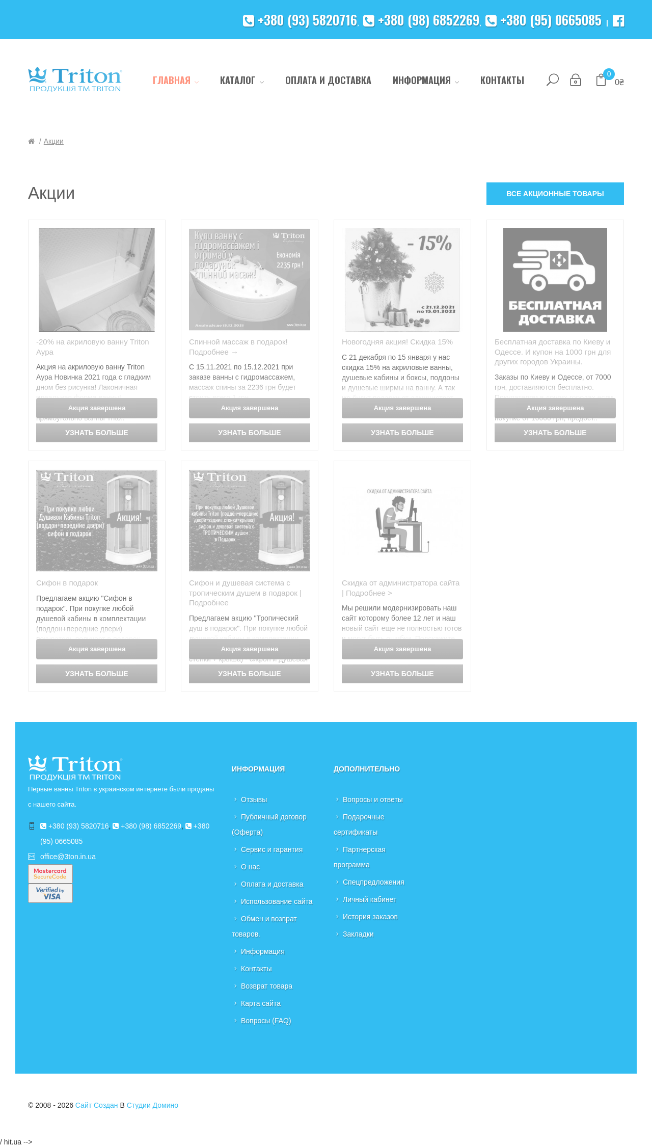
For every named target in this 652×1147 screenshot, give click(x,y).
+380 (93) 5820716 (300, 20)
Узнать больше (96, 433)
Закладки (358, 934)
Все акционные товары (555, 194)
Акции (54, 141)
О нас (250, 867)
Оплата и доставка (272, 884)
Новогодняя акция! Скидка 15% (397, 341)
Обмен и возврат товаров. (264, 926)
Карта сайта (261, 1003)
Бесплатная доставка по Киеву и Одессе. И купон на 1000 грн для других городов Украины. (553, 351)
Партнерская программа (360, 857)
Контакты (256, 969)
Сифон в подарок (67, 582)
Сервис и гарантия (272, 849)
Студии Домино (152, 1105)
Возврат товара (266, 986)
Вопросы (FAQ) (266, 1021)
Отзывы (254, 799)
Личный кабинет (369, 899)
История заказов (370, 917)
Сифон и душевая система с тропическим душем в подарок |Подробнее (245, 592)
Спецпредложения (373, 882)
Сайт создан (96, 1105)
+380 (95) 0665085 (543, 20)
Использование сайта (277, 901)
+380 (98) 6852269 (421, 20)
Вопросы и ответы (373, 799)
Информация (263, 951)
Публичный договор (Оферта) (269, 824)
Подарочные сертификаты (359, 824)
